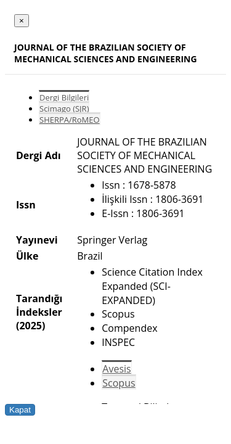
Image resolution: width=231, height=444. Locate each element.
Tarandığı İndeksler (39, 305)
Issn (26, 205)
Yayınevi (37, 240)
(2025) (30, 325)
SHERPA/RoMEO (69, 119)
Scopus (118, 383)
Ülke (27, 256)
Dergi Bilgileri (64, 97)
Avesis (116, 369)
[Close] (21, 20)
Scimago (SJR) (64, 108)
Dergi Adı (38, 155)
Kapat (20, 409)
